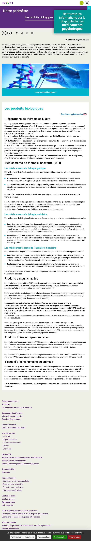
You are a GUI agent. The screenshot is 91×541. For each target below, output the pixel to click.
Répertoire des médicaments (14, 461)
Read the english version (74, 114)
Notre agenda (7, 505)
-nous (8, 502)
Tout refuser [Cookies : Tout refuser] (74, 537)
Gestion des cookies (10, 529)
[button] (82, 3)
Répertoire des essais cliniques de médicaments (22, 458)
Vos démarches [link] (8, 433)
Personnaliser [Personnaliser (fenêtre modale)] (44, 537)
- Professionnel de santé (11, 443)
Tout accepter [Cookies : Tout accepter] (60, 537)
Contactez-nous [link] (8, 496)
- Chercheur (6, 449)
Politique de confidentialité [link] (22, 537)
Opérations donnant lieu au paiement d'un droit (21, 517)
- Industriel (6, 436)
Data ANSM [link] (6, 454)
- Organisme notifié (9, 440)
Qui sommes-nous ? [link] (10, 401)
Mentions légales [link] (9, 522)
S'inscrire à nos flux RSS (12, 490)
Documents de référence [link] (12, 413)
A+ (4, 33)
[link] (7, 3)
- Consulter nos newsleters (12, 487)
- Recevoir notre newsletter (12, 484)
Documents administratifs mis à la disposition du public (25, 514)
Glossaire (6, 472)
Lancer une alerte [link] (9, 425)
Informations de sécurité (12, 416)
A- (9, 33)
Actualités (6, 404)
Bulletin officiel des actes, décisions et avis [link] (19, 511)
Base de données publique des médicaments (20, 464)
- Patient (5, 446)
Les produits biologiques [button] (39, 17)
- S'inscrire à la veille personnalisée (15, 481)
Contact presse (8, 499)
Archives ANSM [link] (8, 469)
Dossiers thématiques (11, 419)
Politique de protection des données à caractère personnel (26, 526)
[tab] (45, 17)
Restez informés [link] (8, 478)
